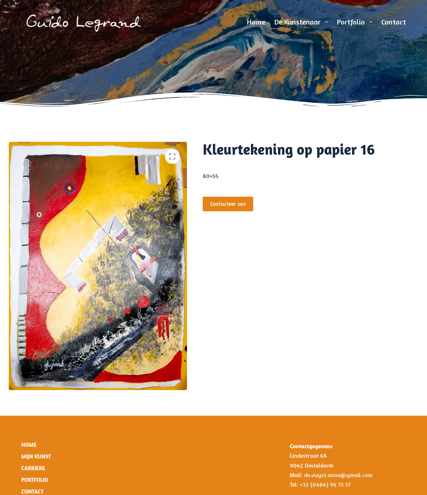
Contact (393, 21)
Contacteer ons (228, 203)
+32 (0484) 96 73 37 (325, 484)
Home (256, 21)
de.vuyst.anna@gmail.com (339, 475)
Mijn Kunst (36, 456)
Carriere (33, 468)
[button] (172, 156)
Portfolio (356, 21)
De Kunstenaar (302, 21)
